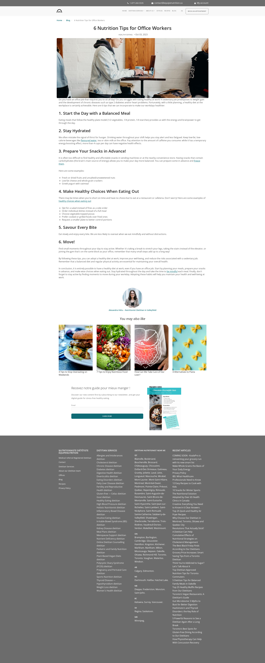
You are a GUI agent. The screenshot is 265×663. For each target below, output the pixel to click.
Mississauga (141, 551)
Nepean (152, 551)
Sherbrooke (140, 521)
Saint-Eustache (154, 500)
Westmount (160, 528)
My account (202, 2)
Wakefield (148, 528)
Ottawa (138, 554)
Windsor (139, 561)
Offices (160, 11)
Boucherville (141, 462)
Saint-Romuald (153, 510)
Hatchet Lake (161, 580)
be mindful (172, 271)
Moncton (160, 589)
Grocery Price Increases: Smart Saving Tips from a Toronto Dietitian (188, 556)
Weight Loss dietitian (107, 587)
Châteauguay (141, 465)
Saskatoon (147, 611)
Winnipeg (139, 620)
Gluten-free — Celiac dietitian (111, 493)
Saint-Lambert (152, 507)
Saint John (140, 592)
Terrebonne (153, 521)
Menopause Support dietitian (111, 535)
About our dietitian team (70, 471)
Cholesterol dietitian (107, 462)
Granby (138, 472)
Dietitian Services (136, 11)
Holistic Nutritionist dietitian (111, 507)
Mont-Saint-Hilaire (158, 479)
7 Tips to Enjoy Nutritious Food (112, 371)
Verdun (138, 528)
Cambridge (140, 540)
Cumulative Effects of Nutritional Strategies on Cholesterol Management (185, 539)
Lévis (159, 472)
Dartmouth (140, 580)
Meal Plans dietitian (106, 531)
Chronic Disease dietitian (109, 465)
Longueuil (139, 476)
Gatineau (162, 469)
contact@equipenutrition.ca (168, 2)
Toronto (162, 554)
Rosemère (140, 493)
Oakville (160, 551)
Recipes (167, 11)
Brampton (140, 537)
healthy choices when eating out (75, 201)
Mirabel (162, 476)
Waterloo (158, 558)
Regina (138, 611)
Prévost (163, 486)
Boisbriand (149, 458)
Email (73, 405)
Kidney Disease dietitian (109, 528)
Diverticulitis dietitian (107, 476)
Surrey (147, 602)
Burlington (151, 537)
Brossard (152, 462)
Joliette (146, 472)
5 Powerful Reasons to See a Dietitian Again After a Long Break (186, 622)
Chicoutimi (154, 465)
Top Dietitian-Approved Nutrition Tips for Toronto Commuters (185, 573)
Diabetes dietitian (105, 469)
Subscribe (107, 416)
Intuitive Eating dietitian (108, 517)
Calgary (138, 570)
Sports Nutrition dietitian (109, 576)
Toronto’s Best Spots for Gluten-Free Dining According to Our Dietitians (187, 632)
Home (124, 11)
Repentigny (149, 490)
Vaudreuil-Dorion (152, 524)
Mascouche (151, 476)
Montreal (139, 483)
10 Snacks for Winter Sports (186, 490)
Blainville (139, 458)
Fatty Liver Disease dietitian (110, 483)
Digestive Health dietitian (109, 472)
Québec (138, 490)
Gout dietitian (103, 497)
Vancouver (157, 602)
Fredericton (149, 589)
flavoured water (89, 140)
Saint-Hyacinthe (142, 503)
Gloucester (152, 540)
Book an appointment (197, 11)
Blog (174, 11)
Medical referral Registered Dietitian (75, 458)
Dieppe (138, 589)
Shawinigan (151, 517)
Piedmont (139, 486)
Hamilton (139, 544)
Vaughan (148, 558)
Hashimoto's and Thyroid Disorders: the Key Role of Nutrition (185, 611)
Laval (153, 472)
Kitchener (160, 544)
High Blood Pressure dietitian (111, 504)
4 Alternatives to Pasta (183, 371)
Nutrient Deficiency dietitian (111, 538)
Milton (159, 547)
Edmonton (148, 570)
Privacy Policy (65, 488)
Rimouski (160, 490)
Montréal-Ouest (153, 483)
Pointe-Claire (151, 486)
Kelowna (139, 602)
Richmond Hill (150, 554)
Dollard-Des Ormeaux (145, 469)
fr (182, 11)
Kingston (149, 544)
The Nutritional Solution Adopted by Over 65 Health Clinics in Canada (186, 497)
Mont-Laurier (141, 479)
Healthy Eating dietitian (108, 500)
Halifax (150, 580)
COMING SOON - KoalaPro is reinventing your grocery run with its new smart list (187, 459)
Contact (62, 462)
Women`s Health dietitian (109, 590)
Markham (139, 547)
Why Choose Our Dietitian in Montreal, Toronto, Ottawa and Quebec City (188, 521)
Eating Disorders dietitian (109, 479)
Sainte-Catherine (143, 514)
